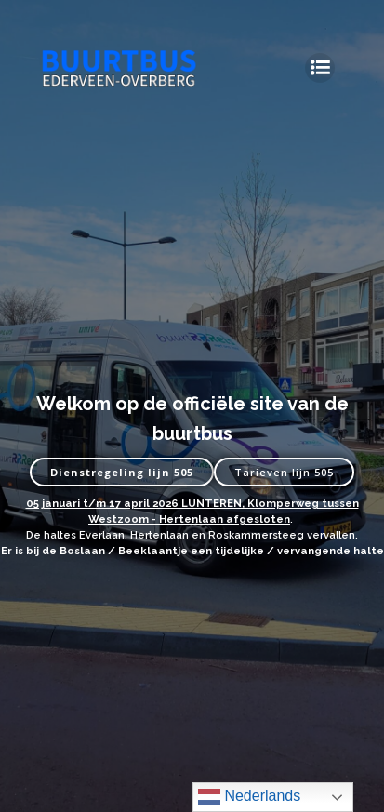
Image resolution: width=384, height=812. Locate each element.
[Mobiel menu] (320, 68)
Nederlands (249, 797)
